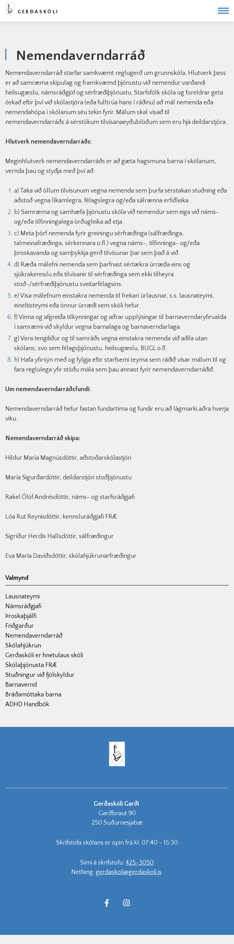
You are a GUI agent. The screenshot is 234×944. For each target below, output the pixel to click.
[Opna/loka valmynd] (223, 10)
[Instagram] (127, 903)
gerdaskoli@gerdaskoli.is (129, 872)
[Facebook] (107, 903)
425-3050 (140, 862)
